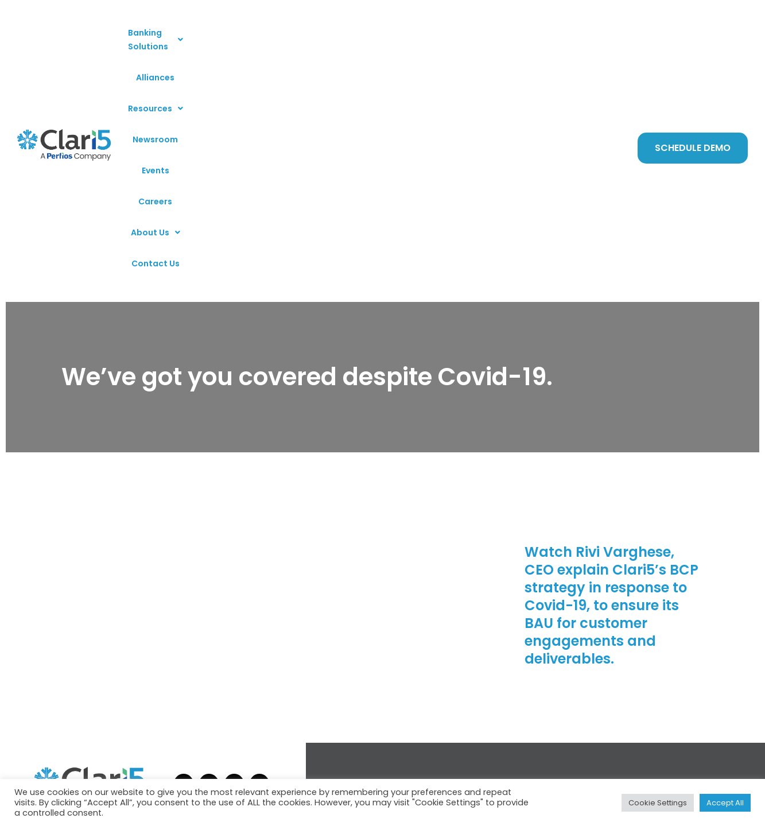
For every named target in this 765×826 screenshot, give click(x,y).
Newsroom (379, 36)
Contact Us (582, 36)
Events (427, 36)
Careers (469, 36)
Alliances (259, 36)
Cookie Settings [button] (657, 802)
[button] (185, 36)
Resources (317, 36)
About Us (522, 36)
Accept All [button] (725, 802)
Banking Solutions (185, 36)
